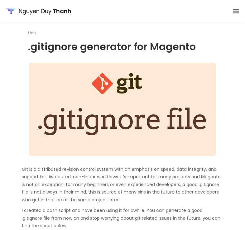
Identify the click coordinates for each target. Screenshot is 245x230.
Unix (32, 33)
